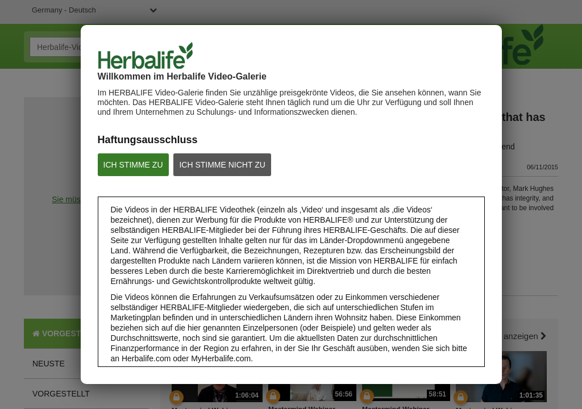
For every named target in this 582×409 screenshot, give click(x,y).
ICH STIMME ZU (133, 164)
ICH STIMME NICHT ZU (222, 164)
